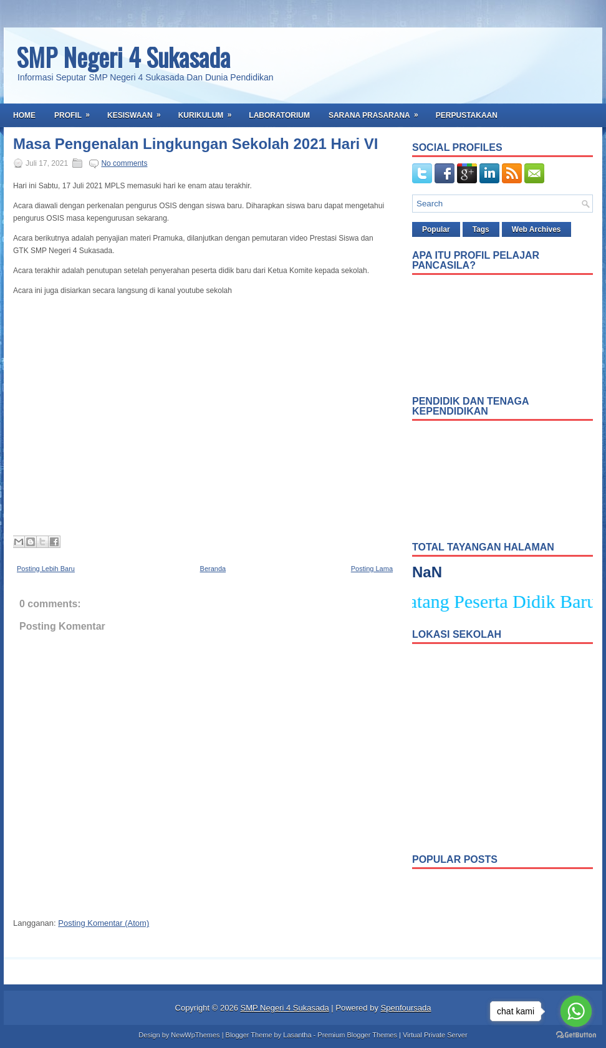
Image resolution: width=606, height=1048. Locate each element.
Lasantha (297, 1035)
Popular (436, 229)
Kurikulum (209, 111)
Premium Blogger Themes (357, 1035)
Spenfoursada (406, 1007)
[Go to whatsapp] (576, 1011)
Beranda (213, 568)
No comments (124, 163)
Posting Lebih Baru (46, 568)
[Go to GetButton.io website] (576, 1035)
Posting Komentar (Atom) (103, 923)
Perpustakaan (467, 115)
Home (24, 115)
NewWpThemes (195, 1035)
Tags (481, 229)
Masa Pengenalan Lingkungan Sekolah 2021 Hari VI (195, 144)
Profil (76, 111)
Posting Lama (372, 568)
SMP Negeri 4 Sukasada (123, 56)
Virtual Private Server (435, 1035)
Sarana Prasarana (377, 111)
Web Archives (536, 229)
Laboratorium (279, 115)
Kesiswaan (138, 111)
